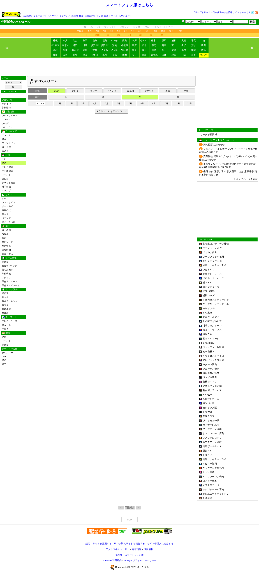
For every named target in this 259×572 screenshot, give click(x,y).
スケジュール (125, 16)
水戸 (134, 40)
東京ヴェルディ (211, 317)
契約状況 (6, 246)
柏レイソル (208, 308)
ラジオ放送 (7, 171)
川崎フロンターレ (212, 325)
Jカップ (125, 27)
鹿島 (124, 40)
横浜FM (95, 45)
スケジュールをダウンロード (111, 111)
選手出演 (6, 186)
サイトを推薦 (8, 222)
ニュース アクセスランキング (218, 140)
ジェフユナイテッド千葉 (216, 304)
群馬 (164, 40)
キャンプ (6, 190)
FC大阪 (125, 50)
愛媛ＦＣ (207, 450)
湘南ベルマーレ (211, 338)
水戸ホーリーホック (213, 278)
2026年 (80, 31)
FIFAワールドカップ (164, 27)
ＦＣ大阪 (207, 411)
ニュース (37, 16)
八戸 (65, 40)
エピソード (7, 242)
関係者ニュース (9, 281)
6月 (126, 31)
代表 (183, 55)
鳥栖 (104, 55)
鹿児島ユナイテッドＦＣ (216, 493)
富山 (174, 45)
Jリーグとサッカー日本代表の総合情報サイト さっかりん (222, 12)
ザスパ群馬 (208, 291)
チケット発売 (8, 182)
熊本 (124, 55)
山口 (183, 50)
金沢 (183, 45)
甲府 (134, 45)
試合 (4, 139)
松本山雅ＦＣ (210, 351)
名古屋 (75, 50)
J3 (98, 27)
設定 (87, 543)
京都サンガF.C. (211, 399)
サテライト (110, 27)
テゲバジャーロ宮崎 (213, 489)
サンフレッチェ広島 (213, 433)
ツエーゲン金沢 (211, 368)
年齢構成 (6, 273)
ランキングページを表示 (244, 179)
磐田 (203, 45)
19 (108, 35)
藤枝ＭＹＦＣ (210, 381)
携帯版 (118, 554)
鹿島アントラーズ (212, 274)
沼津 (65, 50)
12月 (171, 31)
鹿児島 (154, 55)
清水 (193, 45)
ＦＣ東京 (207, 312)
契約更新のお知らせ (214, 144)
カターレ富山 (210, 364)
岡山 (164, 50)
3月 (104, 31)
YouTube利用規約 (112, 560)
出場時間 (6, 250)
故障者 (74, 16)
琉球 (164, 55)
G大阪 (104, 50)
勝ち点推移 (7, 269)
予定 (180, 31)
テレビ (99, 16)
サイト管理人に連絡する (160, 543)
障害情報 (148, 549)
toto (106, 16)
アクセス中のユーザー (118, 549)
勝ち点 (5, 297)
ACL (147, 27)
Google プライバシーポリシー (140, 560)
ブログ (5, 123)
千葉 (193, 40)
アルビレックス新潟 (213, 360)
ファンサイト (8, 143)
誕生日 (5, 178)
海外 (193, 55)
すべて (203, 55)
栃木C (154, 40)
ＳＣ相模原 (208, 343)
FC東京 (55, 45)
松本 (144, 45)
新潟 (164, 45)
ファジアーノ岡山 (212, 429)
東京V (65, 45)
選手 (4, 364)
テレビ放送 (7, 167)
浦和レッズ (208, 295)
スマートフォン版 (134, 554)
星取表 (5, 313)
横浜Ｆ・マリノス (212, 330)
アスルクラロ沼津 (212, 386)
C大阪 (114, 50)
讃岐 (193, 50)
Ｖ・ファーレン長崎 (213, 476)
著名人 (5, 151)
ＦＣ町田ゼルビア (212, 321)
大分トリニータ (211, 485)
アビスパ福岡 (210, 463)
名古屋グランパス (212, 390)
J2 (92, 27)
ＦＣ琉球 (207, 498)
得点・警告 (7, 254)
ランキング (64, 16)
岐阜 (85, 50)
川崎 (85, 45)
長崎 (114, 55)
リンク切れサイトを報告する (129, 543)
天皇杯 (136, 27)
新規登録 (6, 107)
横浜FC (105, 45)
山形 (94, 40)
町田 (75, 45)
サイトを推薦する (102, 543)
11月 (163, 31)
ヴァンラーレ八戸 (212, 248)
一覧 (177, 97)
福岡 (85, 55)
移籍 (81, 16)
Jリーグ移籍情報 (208, 134)
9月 (147, 31)
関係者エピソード (11, 285)
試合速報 (28, 16)
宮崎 (144, 55)
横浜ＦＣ (207, 334)
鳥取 (154, 50)
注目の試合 (90, 16)
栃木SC (144, 40)
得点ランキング (9, 265)
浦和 (174, 40)
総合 (174, 55)
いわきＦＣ (208, 269)
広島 (174, 50)
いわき (114, 40)
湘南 (114, 45)
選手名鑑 (6, 230)
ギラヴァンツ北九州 (213, 468)
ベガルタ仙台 (210, 252)
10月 (155, 31)
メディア (6, 218)
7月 (133, 31)
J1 (85, 27)
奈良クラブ (208, 416)
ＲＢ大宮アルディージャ (216, 299)
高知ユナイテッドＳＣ (214, 459)
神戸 (144, 50)
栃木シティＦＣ (211, 286)
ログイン (6, 103)
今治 (65, 55)
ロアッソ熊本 (210, 480)
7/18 (97, 35)
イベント (6, 175)
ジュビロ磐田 (210, 377)
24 (162, 35)
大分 (134, 55)
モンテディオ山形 (212, 261)
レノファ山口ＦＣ (212, 437)
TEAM (130, 507)
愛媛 (55, 55)
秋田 (85, 40)
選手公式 (6, 147)
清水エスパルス (211, 373)
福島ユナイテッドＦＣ (214, 265)
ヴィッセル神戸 (211, 420)
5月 (118, 31)
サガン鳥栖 (208, 472)
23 (151, 35)
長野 (154, 45)
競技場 (5, 261)
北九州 (95, 55)
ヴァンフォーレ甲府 (213, 347)
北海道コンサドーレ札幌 (216, 243)
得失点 (5, 305)
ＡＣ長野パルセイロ (213, 355)
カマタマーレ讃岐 (212, 442)
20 (118, 35)
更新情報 (136, 549)
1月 (59, 103)
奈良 (134, 50)
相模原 (124, 45)
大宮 (183, 40)
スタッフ (6, 277)
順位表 (5, 293)
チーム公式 (7, 206)
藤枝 (55, 50)
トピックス (7, 127)
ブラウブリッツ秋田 (213, 256)
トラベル (113, 16)
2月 (97, 31)
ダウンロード (8, 352)
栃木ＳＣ (207, 282)
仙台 (75, 40)
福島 (104, 40)
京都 (94, 50)
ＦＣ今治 (207, 455)
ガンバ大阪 (208, 403)
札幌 (55, 40)
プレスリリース (51, 16)
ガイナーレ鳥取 (211, 424)
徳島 (203, 50)
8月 (140, 31)
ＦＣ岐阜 (207, 394)
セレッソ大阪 (210, 407)
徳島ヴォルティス (212, 446)
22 (140, 35)
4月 (111, 31)
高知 (75, 55)
